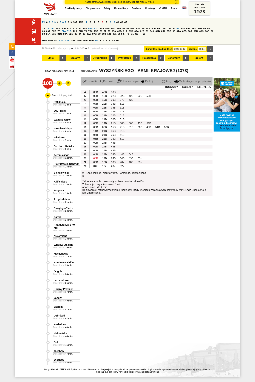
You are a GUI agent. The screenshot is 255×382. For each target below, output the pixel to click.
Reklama (136, 8)
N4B (79, 40)
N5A (85, 40)
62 (174, 28)
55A (113, 28)
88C (201, 31)
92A (65, 34)
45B (140, 123)
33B (113, 162)
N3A (61, 40)
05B (95, 146)
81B (131, 31)
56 (123, 28)
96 (84, 34)
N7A (102, 40)
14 (93, 22)
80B (119, 31)
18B (104, 162)
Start (46, 48)
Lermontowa (61, 280)
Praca (174, 8)
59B (148, 96)
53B (90, 28)
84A (152, 31)
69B (54, 31)
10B (81, 22)
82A (136, 31)
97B (94, 34)
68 (43, 31)
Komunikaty (121, 8)
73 (85, 31)
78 (109, 31)
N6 (96, 40)
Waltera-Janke (62, 119)
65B (200, 28)
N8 (113, 40)
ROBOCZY (171, 86)
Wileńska (59, 137)
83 (147, 31)
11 (85, 22)
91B (54, 34)
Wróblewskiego (63, 128)
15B (113, 127)
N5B (91, 40)
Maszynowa (61, 253)
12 (89, 22)
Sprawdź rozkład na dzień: (159, 49)
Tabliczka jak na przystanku (192, 81)
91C (60, 34)
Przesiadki (89, 81)
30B (95, 92)
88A (190, 31)
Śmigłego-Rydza (63, 208)
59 (143, 28)
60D (165, 28)
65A (194, 28)
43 (121, 22)
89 (212, 31)
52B (140, 96)
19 (113, 22)
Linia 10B (79, 48)
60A (148, 28)
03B (95, 96)
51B (75, 28)
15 (97, 22)
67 (208, 28)
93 (76, 34)
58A (133, 28)
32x (122, 166)
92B (71, 34)
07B (95, 103)
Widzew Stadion (63, 244)
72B (81, 31)
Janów (58, 298)
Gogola (58, 271)
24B (104, 142)
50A (58, 28)
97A (89, 34)
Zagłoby (58, 306)
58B (138, 28)
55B (119, 28)
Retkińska (60, 102)
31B (131, 127)
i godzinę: (192, 49)
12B (104, 96)
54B (107, 28)
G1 (132, 34)
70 (59, 31)
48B (131, 162)
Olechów (59, 351)
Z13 (52, 28)
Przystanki (124, 57)
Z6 (47, 28)
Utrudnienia (100, 57)
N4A (73, 40)
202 (120, 34)
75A (90, 31)
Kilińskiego (60, 181)
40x (122, 162)
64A (183, 28)
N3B (67, 40)
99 (99, 34)
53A (85, 28)
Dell (56, 342)
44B (113, 142)
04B (95, 150)
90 (43, 34)
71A (63, 31)
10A (75, 22)
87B (184, 31)
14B (104, 123)
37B (122, 99)
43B (104, 92)
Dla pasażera (93, 8)
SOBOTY (187, 86)
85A (163, 31)
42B (131, 96)
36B (113, 103)
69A (48, 31)
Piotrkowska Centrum (66, 164)
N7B (108, 40)
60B (154, 28)
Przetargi (150, 8)
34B (113, 154)
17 (105, 22)
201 (115, 34)
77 (105, 31)
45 (125, 22)
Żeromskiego (61, 155)
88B (196, 31)
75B (96, 31)
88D (207, 31)
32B (122, 96)
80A (114, 31)
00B (95, 127)
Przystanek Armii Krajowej (103, 48)
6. (124, 34)
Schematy (174, 57)
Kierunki (106, 81)
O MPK (163, 8)
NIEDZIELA (204, 86)
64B (188, 28)
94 (80, 34)
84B (157, 31)
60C (159, 28)
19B (104, 99)
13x (104, 166)
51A (69, 28)
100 (104, 34)
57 (127, 28)
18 (109, 22)
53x (140, 158)
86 (174, 31)
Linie (51, 57)
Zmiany (75, 57)
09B (95, 99)
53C (96, 28)
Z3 (43, 28)
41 (117, 22)
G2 (136, 34)
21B (104, 107)
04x (95, 166)
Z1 (43, 22)
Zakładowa (60, 324)
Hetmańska (60, 333)
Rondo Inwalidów (64, 262)
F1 (127, 34)
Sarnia (57, 217)
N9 (117, 40)
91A (48, 34)
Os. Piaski (60, 110)
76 (101, 31)
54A (102, 28)
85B (169, 31)
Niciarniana (60, 236)
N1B (50, 40)
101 (109, 34)
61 (170, 28)
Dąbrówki (59, 315)
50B (63, 28)
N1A (44, 40)
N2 (55, 40)
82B (142, 31)
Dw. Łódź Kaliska (64, 146)
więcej (151, 2)
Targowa (59, 190)
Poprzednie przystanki (62, 95)
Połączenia (149, 57)
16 (101, 22)
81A (125, 31)
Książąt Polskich (63, 289)
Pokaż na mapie (128, 81)
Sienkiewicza (61, 172)
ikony (167, 81)
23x (113, 166)
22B (113, 96)
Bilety (107, 8)
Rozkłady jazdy (62, 48)
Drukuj (147, 81)
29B (113, 99)
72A (75, 31)
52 (80, 28)
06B (95, 107)
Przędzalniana (62, 199)
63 (178, 28)
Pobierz (198, 57)
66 (204, 28)
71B (69, 31)
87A (179, 31)
